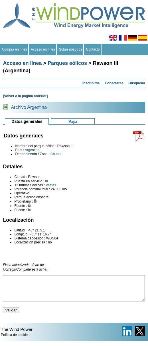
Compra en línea (14, 49)
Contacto (93, 49)
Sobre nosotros (70, 49)
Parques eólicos (67, 63)
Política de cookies (15, 340)
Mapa (72, 122)
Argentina (32, 150)
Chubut (56, 154)
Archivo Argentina (28, 107)
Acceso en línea (43, 49)
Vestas (51, 185)
